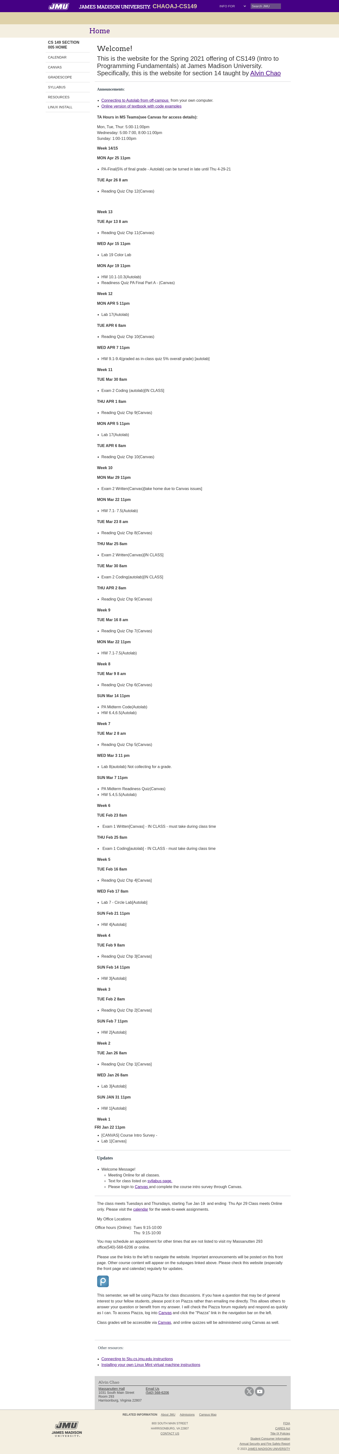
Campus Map (207, 1414)
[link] (249, 1395)
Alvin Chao (265, 73)
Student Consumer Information (270, 1438)
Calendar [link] (57, 57)
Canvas (142, 1187)
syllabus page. (159, 1181)
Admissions (187, 1414)
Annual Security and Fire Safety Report (264, 1444)
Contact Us (170, 1433)
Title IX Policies (280, 1433)
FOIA (286, 1423)
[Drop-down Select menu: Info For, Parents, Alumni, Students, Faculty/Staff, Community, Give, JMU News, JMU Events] (233, 6)
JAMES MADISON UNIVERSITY (269, 1449)
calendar (140, 1209)
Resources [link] (59, 97)
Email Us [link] (152, 1389)
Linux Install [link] (60, 107)
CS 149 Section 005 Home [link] (63, 44)
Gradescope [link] (60, 77)
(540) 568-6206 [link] (157, 1393)
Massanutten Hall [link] (112, 1389)
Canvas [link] (55, 67)
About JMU (168, 1414)
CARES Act (282, 1428)
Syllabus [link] (57, 87)
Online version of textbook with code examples (142, 106)
